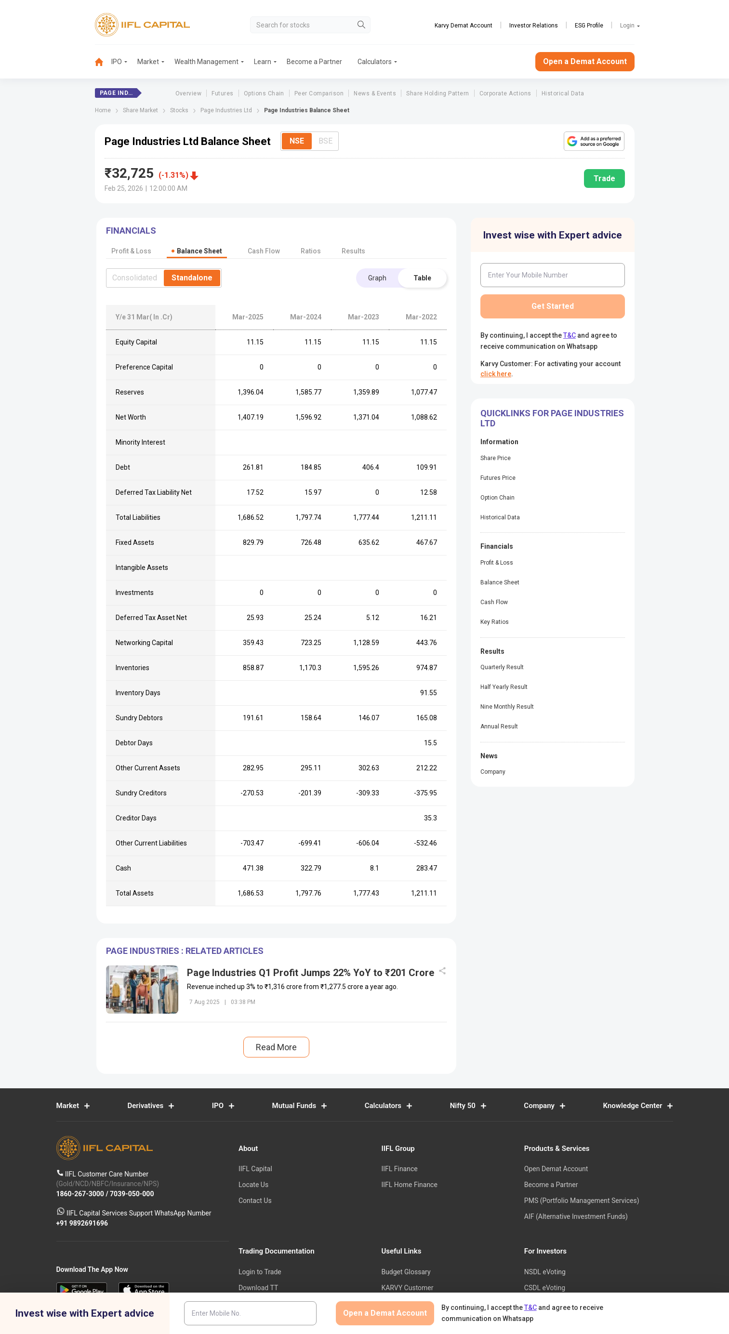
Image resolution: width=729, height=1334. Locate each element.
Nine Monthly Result (507, 706)
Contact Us (255, 1200)
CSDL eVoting (544, 1288)
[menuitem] (103, 62)
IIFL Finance (399, 1169)
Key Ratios (494, 622)
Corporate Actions (505, 93)
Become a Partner (314, 62)
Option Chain (497, 497)
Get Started (552, 306)
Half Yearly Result (504, 687)
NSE (297, 140)
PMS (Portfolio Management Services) (581, 1200)
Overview (188, 93)
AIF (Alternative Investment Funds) (576, 1216)
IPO (116, 62)
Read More (276, 1047)
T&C (569, 335)
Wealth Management (206, 62)
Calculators (375, 62)
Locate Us (253, 1185)
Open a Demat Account (585, 61)
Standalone (192, 277)
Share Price (495, 458)
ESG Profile (589, 25)
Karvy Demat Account (463, 25)
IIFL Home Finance (409, 1185)
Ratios (311, 251)
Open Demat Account (556, 1169)
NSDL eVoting (545, 1272)
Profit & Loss (496, 562)
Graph (377, 278)
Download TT (258, 1288)
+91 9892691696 (82, 1223)
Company (492, 771)
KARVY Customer (407, 1288)
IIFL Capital (255, 1169)
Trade (604, 178)
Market (148, 62)
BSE (325, 140)
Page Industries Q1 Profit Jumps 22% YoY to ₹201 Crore (310, 972)
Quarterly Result (502, 667)
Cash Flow (494, 602)
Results (353, 251)
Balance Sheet (499, 582)
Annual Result (499, 726)
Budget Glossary (405, 1272)
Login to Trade (260, 1272)
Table (422, 278)
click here (495, 374)
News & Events (375, 93)
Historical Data (563, 93)
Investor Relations (533, 25)
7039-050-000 (132, 1194)
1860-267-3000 (81, 1194)
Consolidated (134, 277)
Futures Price (498, 478)
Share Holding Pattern (437, 93)
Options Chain (264, 93)
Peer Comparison (319, 93)
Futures (222, 93)
